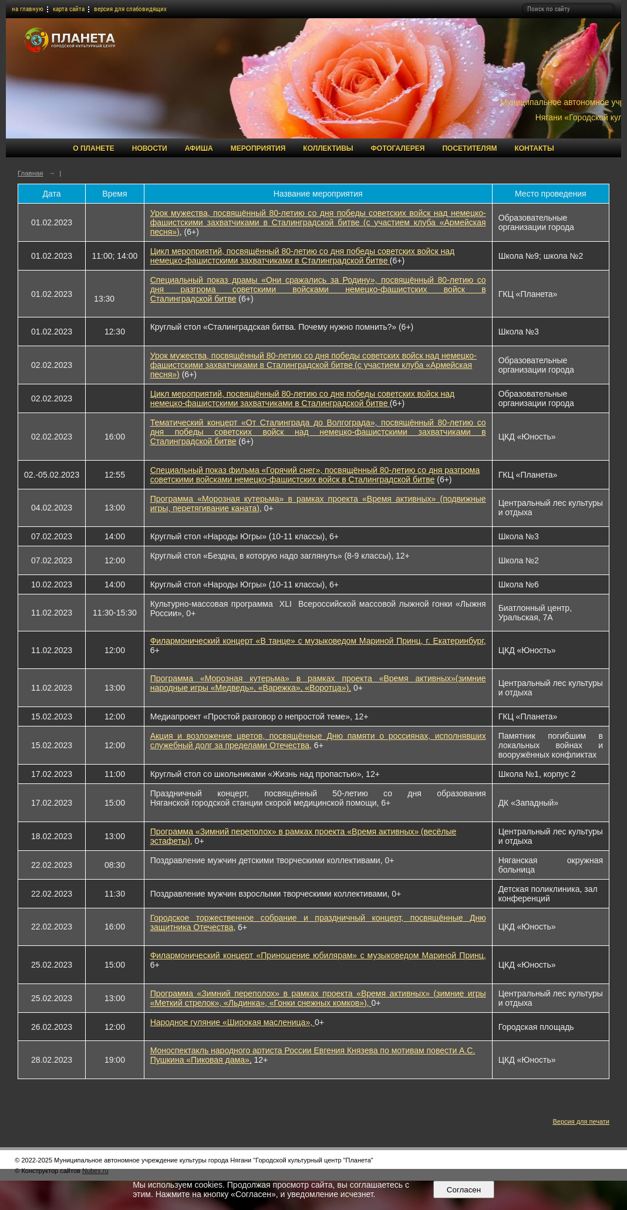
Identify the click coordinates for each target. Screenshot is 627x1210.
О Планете (93, 148)
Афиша (199, 148)
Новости (149, 148)
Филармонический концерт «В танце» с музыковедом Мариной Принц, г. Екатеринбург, (318, 640)
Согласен (463, 1189)
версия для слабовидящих (130, 9)
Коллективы (328, 148)
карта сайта (69, 9)
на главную (27, 9)
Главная (30, 173)
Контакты (534, 148)
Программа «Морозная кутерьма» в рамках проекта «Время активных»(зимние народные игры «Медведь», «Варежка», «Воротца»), (318, 683)
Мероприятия (258, 148)
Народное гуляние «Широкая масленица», (232, 1022)
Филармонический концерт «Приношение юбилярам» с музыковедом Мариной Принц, (318, 955)
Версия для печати (580, 1121)
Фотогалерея (398, 148)
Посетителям (469, 148)
